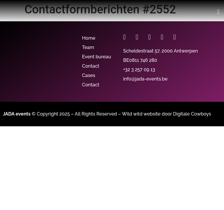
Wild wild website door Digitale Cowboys (166, 114)
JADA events (17, 114)
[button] (218, 12)
